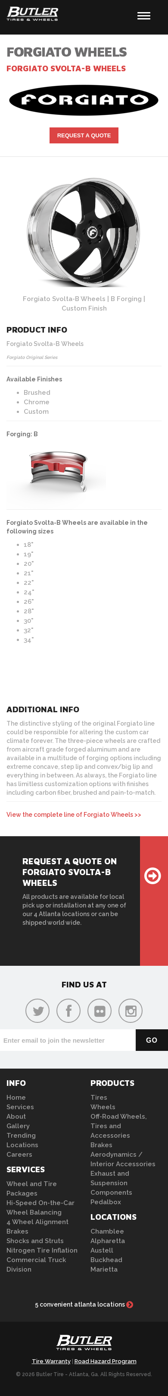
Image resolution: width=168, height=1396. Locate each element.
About (16, 1116)
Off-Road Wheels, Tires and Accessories (118, 1126)
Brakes (17, 1231)
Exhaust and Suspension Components (111, 1183)
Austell (101, 1250)
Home (16, 1097)
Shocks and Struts (35, 1241)
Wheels (102, 1107)
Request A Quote (84, 135)
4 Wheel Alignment (37, 1222)
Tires (98, 1097)
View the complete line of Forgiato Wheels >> (73, 814)
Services (20, 1107)
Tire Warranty (51, 1361)
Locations (22, 1145)
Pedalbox (105, 1202)
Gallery (18, 1126)
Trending (21, 1135)
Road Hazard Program (106, 1361)
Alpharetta (107, 1241)
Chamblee (107, 1231)
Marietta (104, 1269)
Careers (19, 1154)
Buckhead (106, 1260)
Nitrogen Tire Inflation (42, 1250)
